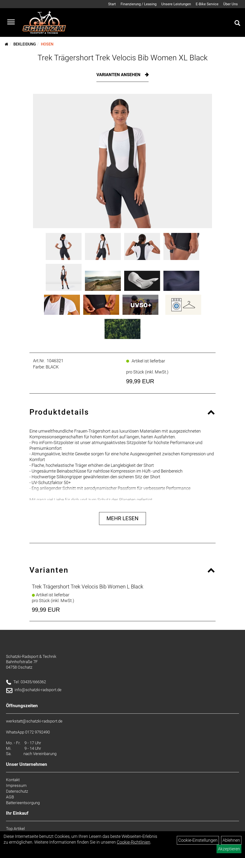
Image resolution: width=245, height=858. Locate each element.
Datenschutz (17, 791)
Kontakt (13, 779)
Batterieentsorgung (23, 802)
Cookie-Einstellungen (197, 840)
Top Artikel (15, 828)
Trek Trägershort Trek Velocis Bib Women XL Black (123, 57)
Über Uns (230, 4)
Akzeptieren (229, 848)
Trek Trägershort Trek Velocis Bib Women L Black (87, 587)
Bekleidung (24, 44)
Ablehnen (231, 840)
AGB (10, 797)
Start (112, 4)
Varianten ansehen (118, 74)
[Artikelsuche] (237, 23)
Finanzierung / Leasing (138, 4)
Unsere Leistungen (176, 4)
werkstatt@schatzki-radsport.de (34, 721)
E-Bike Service (207, 4)
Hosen (47, 44)
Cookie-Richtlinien (133, 842)
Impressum (16, 785)
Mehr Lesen (122, 518)
